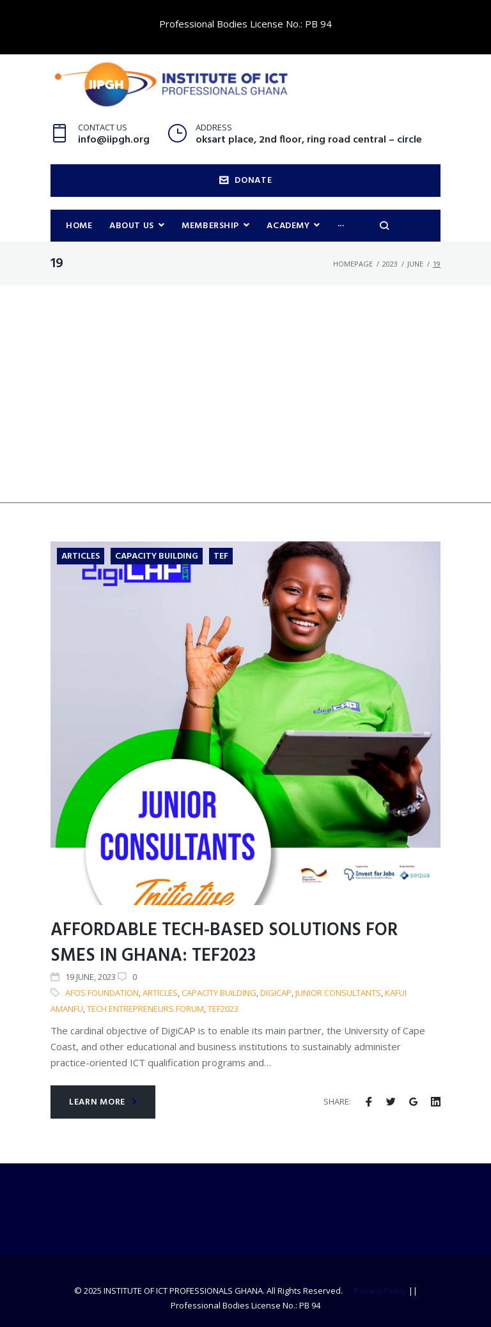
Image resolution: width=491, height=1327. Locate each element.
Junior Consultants (338, 992)
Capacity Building (156, 556)
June (415, 263)
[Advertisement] (245, 413)
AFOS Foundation (102, 992)
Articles (80, 556)
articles (160, 992)
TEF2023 (223, 1008)
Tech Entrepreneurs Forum (145, 1008)
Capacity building (219, 992)
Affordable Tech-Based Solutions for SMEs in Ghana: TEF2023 (224, 943)
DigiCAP (276, 992)
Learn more (103, 1102)
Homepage (353, 263)
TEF (221, 556)
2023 (390, 263)
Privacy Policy (380, 1290)
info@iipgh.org (114, 140)
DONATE (245, 180)
